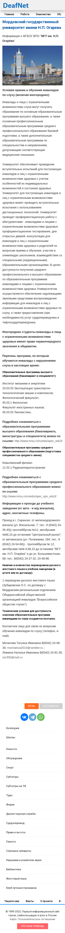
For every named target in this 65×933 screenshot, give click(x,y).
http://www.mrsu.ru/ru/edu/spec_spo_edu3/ (29, 496)
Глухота (11, 841)
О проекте (46, 901)
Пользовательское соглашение (36, 919)
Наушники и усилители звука (23, 860)
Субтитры (12, 776)
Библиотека (13, 869)
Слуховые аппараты (18, 850)
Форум (10, 804)
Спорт (10, 767)
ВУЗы (31, 706)
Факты (30, 901)
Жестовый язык (16, 878)
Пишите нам (11, 901)
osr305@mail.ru (12, 657)
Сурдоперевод (15, 823)
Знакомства (43, 14)
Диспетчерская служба (21, 813)
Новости (11, 749)
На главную (51, 706)
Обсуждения (14, 758)
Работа (25, 14)
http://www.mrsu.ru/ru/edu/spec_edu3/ (38, 441)
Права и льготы (15, 832)
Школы (10, 737)
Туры (9, 795)
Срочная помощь (32, 926)
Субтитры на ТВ (16, 786)
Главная (9, 14)
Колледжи (12, 728)
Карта (13, 919)
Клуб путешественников (21, 887)
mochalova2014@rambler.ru (25, 647)
